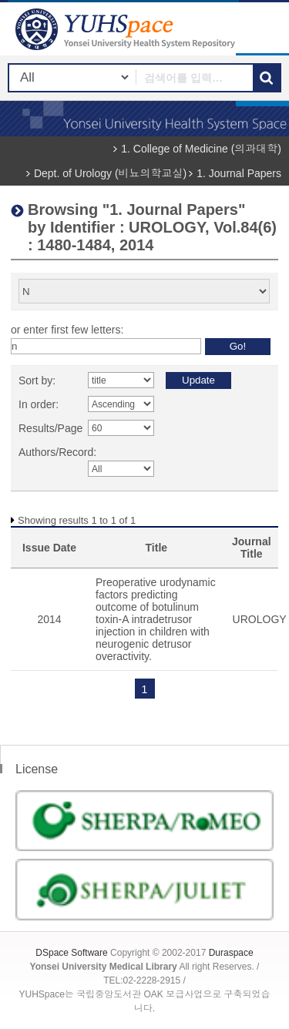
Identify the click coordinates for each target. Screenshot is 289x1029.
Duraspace (231, 952)
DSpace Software (71, 952)
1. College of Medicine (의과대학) (201, 148)
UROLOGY (260, 619)
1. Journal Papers (239, 173)
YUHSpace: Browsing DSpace (127, 29)
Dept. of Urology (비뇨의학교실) (110, 173)
